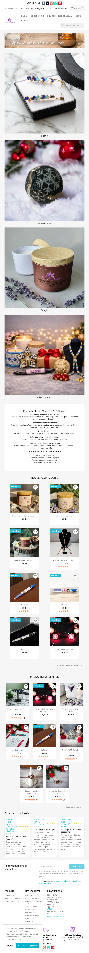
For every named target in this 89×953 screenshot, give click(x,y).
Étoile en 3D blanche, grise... (71, 751)
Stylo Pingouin (24, 605)
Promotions (9, 895)
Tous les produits (75, 807)
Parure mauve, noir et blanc (71, 710)
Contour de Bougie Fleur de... (57, 792)
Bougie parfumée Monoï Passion (24, 560)
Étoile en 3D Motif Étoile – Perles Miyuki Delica (39, 823)
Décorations (37, 16)
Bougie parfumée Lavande (65, 516)
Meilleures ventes (12, 901)
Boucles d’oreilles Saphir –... (17, 710)
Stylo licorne (24, 649)
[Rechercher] (72, 25)
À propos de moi (31, 907)
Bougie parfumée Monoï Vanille (25, 516)
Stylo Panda (64, 605)
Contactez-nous (32, 915)
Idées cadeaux (65, 16)
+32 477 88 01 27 (26, 8)
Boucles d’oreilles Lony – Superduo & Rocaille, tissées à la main (11, 826)
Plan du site (30, 918)
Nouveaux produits (12, 898)
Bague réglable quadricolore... (31, 792)
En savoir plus (20, 939)
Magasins (29, 921)
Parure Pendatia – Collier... (64, 560)
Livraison (28, 895)
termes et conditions (61, 881)
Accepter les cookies (27, 945)
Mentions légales (32, 898)
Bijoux (24, 16)
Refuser (9, 945)
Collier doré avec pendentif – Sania (66, 823)
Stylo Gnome (17, 750)
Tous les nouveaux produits (69, 665)
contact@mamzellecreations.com (60, 916)
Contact (26, 20)
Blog (78, 16)
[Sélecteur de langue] (40, 8)
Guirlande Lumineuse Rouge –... (64, 649)
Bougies (51, 16)
